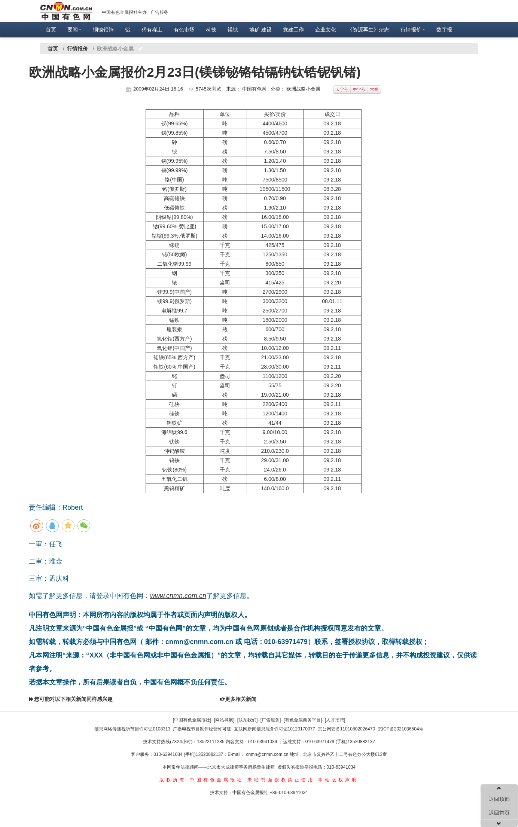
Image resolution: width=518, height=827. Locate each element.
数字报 (444, 30)
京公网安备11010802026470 (346, 729)
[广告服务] (270, 720)
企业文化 (325, 30)
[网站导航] (224, 720)
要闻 (74, 30)
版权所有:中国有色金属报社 (201, 779)
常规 (374, 89)
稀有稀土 (151, 30)
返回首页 (499, 813)
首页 (51, 30)
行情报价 (412, 30)
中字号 (359, 89)
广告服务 (159, 12)
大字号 (342, 89)
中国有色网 (254, 89)
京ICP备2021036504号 (401, 729)
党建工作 (293, 30)
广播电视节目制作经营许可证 (202, 729)
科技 (211, 30)
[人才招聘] (335, 720)
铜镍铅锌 (103, 30)
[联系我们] (247, 720)
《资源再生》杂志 (368, 30)
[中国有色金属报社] (192, 720)
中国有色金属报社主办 (124, 12)
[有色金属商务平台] (303, 720)
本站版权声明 (338, 779)
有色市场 (184, 30)
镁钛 (233, 30)
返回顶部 (499, 799)
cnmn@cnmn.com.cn (268, 754)
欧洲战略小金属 (303, 89)
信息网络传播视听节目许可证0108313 (132, 729)
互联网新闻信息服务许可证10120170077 (274, 729)
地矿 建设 (260, 30)
